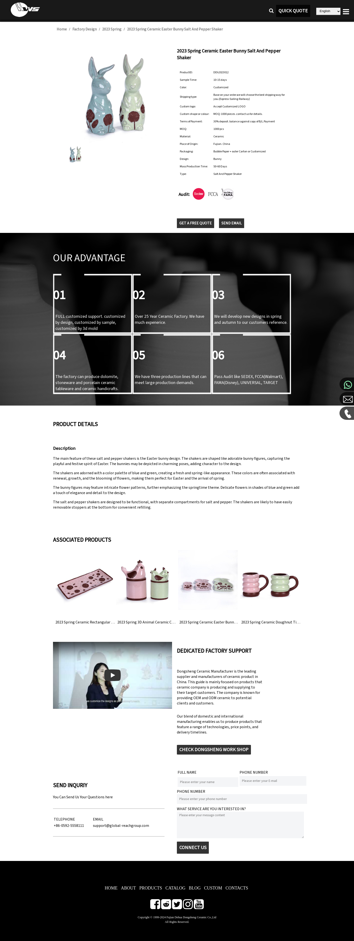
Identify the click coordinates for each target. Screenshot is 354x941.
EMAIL (98, 819)
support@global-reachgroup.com (121, 825)
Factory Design (84, 29)
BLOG (195, 888)
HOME (111, 888)
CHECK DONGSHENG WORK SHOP (214, 749)
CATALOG (176, 888)
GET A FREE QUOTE (195, 223)
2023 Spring (111, 29)
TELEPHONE (64, 819)
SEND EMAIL (231, 223)
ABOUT (128, 888)
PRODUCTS (150, 888)
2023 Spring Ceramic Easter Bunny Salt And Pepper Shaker (175, 29)
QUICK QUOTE (293, 10)
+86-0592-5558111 (69, 825)
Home (62, 29)
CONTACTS (237, 888)
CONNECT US (192, 847)
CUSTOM (213, 888)
